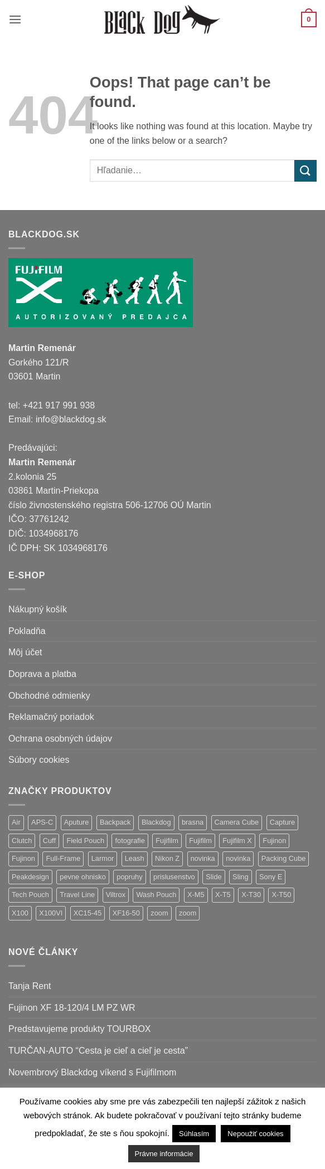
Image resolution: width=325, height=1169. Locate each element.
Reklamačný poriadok (51, 717)
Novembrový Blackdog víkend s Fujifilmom (92, 1072)
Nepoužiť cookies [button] (255, 1133)
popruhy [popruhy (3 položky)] (129, 877)
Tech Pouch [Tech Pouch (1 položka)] (30, 894)
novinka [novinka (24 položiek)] (203, 858)
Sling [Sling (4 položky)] (240, 877)
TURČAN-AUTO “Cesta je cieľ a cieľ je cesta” (98, 1050)
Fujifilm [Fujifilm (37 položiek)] (167, 840)
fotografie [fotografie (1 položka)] (129, 840)
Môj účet (25, 652)
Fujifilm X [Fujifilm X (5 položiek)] (237, 840)
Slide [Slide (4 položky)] (213, 877)
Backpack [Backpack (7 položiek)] (115, 822)
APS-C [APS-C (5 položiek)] (42, 822)
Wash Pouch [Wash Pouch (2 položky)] (156, 894)
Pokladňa (27, 631)
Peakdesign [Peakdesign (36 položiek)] (30, 877)
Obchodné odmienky (49, 695)
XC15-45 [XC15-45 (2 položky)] (88, 913)
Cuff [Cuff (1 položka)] (49, 840)
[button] (15, 19)
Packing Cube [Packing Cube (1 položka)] (283, 858)
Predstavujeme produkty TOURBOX (79, 1029)
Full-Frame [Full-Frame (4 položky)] (63, 858)
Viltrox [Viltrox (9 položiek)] (115, 894)
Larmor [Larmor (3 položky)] (102, 858)
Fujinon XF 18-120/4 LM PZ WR (71, 1007)
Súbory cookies (38, 759)
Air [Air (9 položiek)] (16, 822)
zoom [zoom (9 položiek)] (159, 913)
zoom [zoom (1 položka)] (187, 913)
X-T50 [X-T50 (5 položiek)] (281, 894)
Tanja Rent (29, 986)
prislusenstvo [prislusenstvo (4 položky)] (174, 877)
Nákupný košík (37, 609)
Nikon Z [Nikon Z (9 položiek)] (167, 858)
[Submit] (305, 171)
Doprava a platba (42, 674)
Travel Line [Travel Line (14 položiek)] (77, 894)
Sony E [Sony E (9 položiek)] (270, 877)
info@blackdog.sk (71, 419)
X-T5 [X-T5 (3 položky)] (223, 894)
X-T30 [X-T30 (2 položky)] (251, 894)
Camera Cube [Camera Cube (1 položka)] (237, 822)
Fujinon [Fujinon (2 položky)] (23, 858)
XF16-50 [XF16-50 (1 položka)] (126, 913)
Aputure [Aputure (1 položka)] (76, 822)
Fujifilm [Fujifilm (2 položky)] (200, 840)
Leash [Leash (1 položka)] (134, 858)
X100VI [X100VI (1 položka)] (50, 913)
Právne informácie (164, 1153)
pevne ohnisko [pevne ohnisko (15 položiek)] (83, 877)
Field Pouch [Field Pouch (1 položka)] (85, 840)
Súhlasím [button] (194, 1133)
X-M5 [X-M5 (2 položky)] (196, 894)
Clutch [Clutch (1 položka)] (22, 840)
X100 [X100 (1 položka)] (20, 913)
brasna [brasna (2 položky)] (192, 822)
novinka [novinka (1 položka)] (238, 858)
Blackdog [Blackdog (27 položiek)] (156, 822)
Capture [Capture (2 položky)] (282, 822)
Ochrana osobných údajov (60, 738)
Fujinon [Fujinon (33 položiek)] (274, 840)
